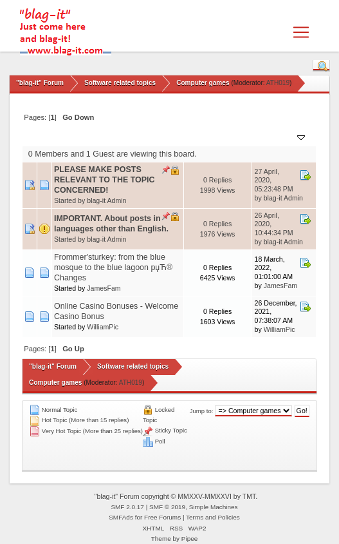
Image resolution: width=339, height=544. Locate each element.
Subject (73, 136)
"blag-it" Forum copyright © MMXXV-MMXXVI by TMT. (176, 496)
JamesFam (103, 288)
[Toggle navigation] (301, 32)
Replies (202, 136)
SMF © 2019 (167, 506)
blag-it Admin (106, 200)
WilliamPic (102, 327)
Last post (281, 136)
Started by (115, 136)
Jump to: (202, 410)
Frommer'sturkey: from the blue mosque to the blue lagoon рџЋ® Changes (113, 267)
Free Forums (162, 517)
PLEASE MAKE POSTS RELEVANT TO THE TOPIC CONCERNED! (104, 180)
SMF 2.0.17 (127, 506)
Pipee (189, 538)
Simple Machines (213, 506)
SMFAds (121, 517)
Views (236, 136)
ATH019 (277, 82)
